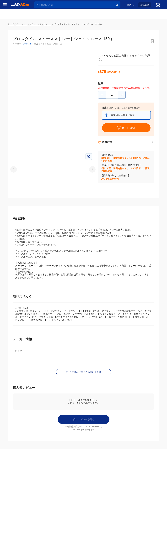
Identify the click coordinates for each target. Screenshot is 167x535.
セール (7, 33)
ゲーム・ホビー (12, 254)
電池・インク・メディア (14, 247)
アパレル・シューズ (14, 234)
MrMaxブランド (12, 45)
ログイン (128, 6)
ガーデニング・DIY (13, 261)
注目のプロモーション (15, 39)
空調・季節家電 (12, 193)
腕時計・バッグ (12, 241)
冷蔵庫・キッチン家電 (14, 186)
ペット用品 (9, 227)
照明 (6, 213)
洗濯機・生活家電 (13, 200)
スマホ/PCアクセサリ (14, 220)
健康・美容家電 (12, 207)
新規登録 (142, 6)
